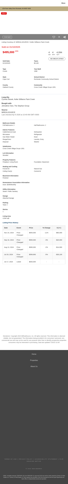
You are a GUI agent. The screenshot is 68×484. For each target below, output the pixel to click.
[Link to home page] (3, 3)
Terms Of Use (10, 459)
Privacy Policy (26, 459)
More (63, 3)
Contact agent (7, 37)
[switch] (53, 37)
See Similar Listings (57, 58)
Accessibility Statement (46, 459)
